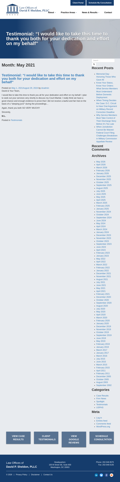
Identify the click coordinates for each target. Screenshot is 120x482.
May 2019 (100, 341)
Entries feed (101, 421)
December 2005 (103, 376)
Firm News (101, 398)
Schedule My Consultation (100, 3)
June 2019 (101, 338)
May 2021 (100, 288)
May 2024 (100, 223)
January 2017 (102, 353)
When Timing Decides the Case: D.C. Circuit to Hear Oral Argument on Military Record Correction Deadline (106, 106)
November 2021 (103, 276)
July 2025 (100, 191)
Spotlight (100, 401)
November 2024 (103, 212)
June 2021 (101, 285)
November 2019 (103, 329)
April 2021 (101, 291)
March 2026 (101, 167)
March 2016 (101, 356)
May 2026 (100, 162)
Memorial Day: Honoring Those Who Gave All (106, 77)
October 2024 (102, 214)
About (52, 12)
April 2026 (101, 164)
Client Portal (78, 3)
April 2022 (101, 262)
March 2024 (101, 229)
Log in (99, 418)
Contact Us (47, 475)
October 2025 (102, 182)
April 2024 (101, 226)
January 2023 (102, 256)
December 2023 (103, 235)
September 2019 (104, 335)
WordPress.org (103, 426)
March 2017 (101, 350)
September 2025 (104, 185)
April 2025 (101, 200)
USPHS (99, 407)
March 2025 (101, 203)
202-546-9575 (108, 462)
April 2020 (101, 315)
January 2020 (102, 323)
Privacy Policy (21, 475)
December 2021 (103, 273)
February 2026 (103, 170)
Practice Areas (69, 12)
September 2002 (104, 385)
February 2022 (103, 267)
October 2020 (102, 300)
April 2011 (101, 370)
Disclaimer (35, 475)
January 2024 (102, 232)
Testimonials (16, 120)
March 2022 (101, 264)
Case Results (102, 396)
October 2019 (102, 332)
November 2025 (103, 179)
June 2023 (101, 247)
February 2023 (103, 253)
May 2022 (100, 259)
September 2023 (104, 244)
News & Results (90, 12)
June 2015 (101, 362)
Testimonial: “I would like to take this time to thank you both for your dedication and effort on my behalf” (43, 78)
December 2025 (103, 176)
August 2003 (102, 382)
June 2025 (101, 194)
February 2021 (103, 294)
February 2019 (103, 344)
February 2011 (103, 373)
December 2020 (103, 297)
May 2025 (100, 197)
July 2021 (100, 282)
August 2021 (102, 279)
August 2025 (102, 188)
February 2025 (103, 206)
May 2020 (100, 312)
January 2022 (102, 270)
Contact (108, 12)
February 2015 (103, 368)
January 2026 (102, 173)
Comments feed (103, 424)
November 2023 (103, 238)
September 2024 (104, 217)
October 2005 (102, 379)
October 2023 (102, 241)
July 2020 (100, 309)
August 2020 (102, 306)
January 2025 (102, 209)
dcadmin (45, 88)
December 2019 (103, 326)
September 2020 (104, 303)
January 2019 (102, 347)
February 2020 (103, 320)
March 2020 (101, 317)
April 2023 (101, 250)
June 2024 (101, 220)
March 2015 (101, 365)
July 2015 (100, 359)
